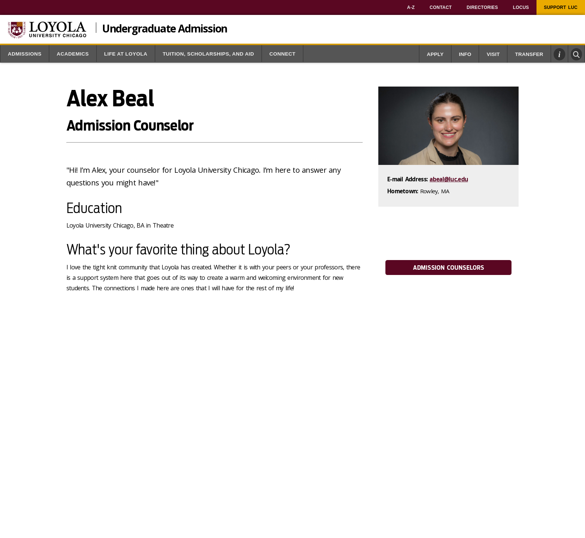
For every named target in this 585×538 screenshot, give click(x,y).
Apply (435, 54)
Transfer (529, 54)
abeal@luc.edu (448, 179)
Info (465, 54)
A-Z (411, 7)
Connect (282, 54)
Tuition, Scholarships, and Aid (208, 54)
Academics (73, 54)
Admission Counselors (448, 267)
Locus (521, 7)
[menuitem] (411, 7)
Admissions (24, 54)
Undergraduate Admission (164, 27)
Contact (441, 7)
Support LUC (561, 7)
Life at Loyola (125, 54)
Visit (493, 54)
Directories (482, 7)
